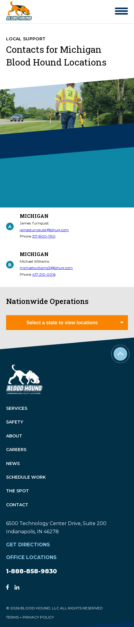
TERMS (12, 617)
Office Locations (31, 557)
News (13, 463)
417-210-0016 (43, 274)
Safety (14, 422)
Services (16, 408)
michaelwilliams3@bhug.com (46, 267)
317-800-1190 (43, 236)
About (14, 436)
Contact (17, 505)
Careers (16, 450)
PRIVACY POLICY (38, 617)
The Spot (17, 491)
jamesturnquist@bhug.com (44, 230)
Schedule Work (26, 477)
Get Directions (28, 545)
